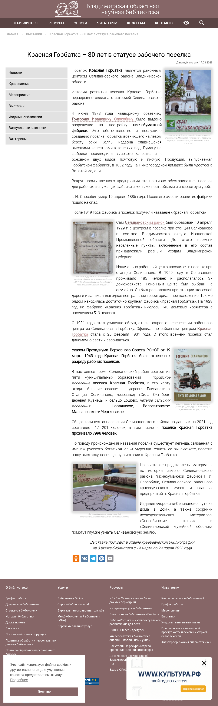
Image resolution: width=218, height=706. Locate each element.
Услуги (80, 23)
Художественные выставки (180, 622)
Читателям (107, 23)
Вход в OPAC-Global (122, 669)
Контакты (164, 23)
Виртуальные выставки (27, 128)
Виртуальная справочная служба (80, 610)
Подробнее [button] (19, 680)
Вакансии (12, 628)
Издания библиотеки (25, 117)
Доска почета (15, 622)
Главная (12, 34)
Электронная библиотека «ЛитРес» (134, 614)
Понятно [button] (44, 691)
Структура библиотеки (21, 610)
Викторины (18, 139)
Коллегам (136, 23)
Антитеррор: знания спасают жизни (186, 642)
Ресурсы (56, 23)
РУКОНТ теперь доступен (127, 630)
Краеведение (19, 84)
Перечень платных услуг (74, 626)
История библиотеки (20, 616)
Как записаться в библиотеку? (182, 598)
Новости (15, 73)
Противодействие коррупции (26, 634)
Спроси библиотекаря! (73, 604)
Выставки (34, 34)
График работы (16, 598)
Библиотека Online (70, 598)
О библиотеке (26, 23)
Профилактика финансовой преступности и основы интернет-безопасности (184, 632)
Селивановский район (145, 222)
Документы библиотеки (22, 604)
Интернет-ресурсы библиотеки (130, 608)
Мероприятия (19, 95)
